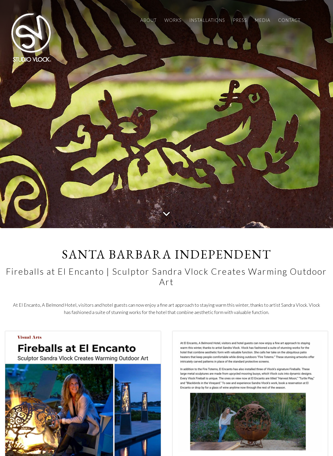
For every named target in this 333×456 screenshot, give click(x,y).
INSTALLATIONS (207, 20)
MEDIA (262, 20)
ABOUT (148, 20)
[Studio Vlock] (31, 36)
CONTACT (289, 20)
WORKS (173, 20)
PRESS (240, 20)
